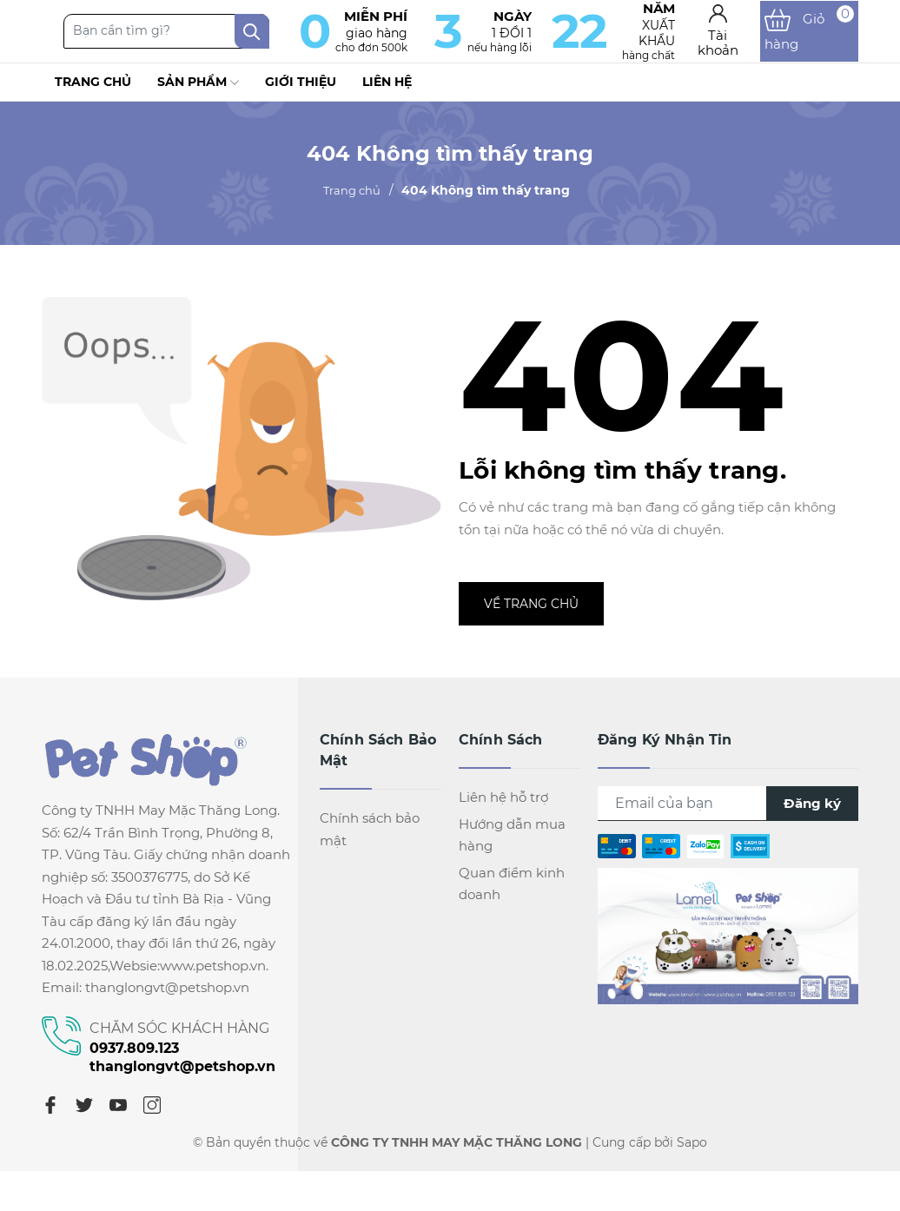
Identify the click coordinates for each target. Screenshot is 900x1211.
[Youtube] (118, 1118)
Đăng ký (812, 817)
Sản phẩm (198, 95)
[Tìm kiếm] (326, 38)
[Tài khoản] (734, 37)
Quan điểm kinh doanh (512, 897)
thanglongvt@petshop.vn (182, 1079)
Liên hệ (387, 95)
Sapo (692, 1155)
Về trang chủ (531, 617)
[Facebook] (50, 1118)
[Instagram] (152, 1118)
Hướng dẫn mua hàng (512, 848)
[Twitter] (84, 1118)
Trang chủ (93, 95)
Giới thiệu (300, 95)
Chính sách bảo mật (370, 843)
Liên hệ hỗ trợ (503, 811)
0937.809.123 (134, 1061)
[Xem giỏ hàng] (815, 38)
